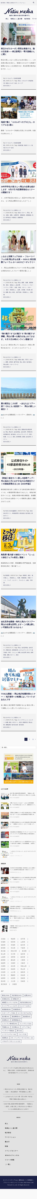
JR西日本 (29, 432)
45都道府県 (15, 513)
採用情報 (18, 436)
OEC (30, 434)
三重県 (23, 960)
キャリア (20, 83)
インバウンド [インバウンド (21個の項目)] (25, 1023)
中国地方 (14, 217)
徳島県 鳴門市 (13, 930)
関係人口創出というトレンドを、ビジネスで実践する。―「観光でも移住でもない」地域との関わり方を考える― (23, 917)
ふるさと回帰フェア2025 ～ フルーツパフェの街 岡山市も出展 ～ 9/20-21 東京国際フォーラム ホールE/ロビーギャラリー (18, 259)
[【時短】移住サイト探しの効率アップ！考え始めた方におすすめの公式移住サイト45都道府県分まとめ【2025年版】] (18, 463)
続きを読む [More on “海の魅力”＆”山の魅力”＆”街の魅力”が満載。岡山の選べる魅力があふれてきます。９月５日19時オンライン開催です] (6, 367)
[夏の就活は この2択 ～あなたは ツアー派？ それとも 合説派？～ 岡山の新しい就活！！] (18, 388)
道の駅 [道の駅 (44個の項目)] (5, 1016)
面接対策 (25, 722)
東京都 (3, 951)
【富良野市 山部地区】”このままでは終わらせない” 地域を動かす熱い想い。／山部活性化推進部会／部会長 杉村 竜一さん (23, 907)
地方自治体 (15, 724)
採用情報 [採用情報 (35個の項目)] (16, 1020)
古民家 (11, 362)
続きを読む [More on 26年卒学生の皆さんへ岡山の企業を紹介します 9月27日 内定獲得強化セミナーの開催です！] (6, 220)
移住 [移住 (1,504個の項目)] (5, 995)
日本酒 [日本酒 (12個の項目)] (15, 1027)
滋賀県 (3, 963)
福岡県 (3, 978)
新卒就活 (8, 217)
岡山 (19, 282)
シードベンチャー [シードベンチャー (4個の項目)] (9, 1034)
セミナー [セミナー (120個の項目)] (25, 1006)
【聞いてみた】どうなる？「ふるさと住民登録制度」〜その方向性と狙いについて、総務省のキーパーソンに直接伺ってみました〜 (23, 804)
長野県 (13, 957)
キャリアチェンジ (23, 720)
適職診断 (8, 724)
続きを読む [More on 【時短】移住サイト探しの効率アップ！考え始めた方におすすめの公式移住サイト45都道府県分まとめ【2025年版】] (6, 518)
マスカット (25, 285)
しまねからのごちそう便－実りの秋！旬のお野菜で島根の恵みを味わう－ (18, 1098)
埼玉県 (13, 948)
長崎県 (23, 978)
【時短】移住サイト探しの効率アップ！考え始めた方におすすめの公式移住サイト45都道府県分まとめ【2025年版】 (18, 481)
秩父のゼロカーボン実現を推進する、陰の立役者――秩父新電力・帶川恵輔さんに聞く (18, 51)
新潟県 (24, 951)
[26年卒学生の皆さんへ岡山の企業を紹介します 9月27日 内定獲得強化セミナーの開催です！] (18, 172)
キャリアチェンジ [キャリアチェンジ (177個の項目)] (10, 1006)
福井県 (23, 954)
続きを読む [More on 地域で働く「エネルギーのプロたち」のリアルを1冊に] (6, 150)
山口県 (13, 972)
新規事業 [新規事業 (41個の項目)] (16, 1016)
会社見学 (23, 432)
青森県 (13, 939)
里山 (10, 292)
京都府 (13, 963)
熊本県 (3, 981)
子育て (27, 359)
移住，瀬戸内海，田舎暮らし (20, 292)
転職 (19, 359)
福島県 (3, 945)
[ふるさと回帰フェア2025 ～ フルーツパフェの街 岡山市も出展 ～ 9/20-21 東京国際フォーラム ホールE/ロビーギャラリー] (18, 242)
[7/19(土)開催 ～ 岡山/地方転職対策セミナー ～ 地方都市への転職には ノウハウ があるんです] (18, 679)
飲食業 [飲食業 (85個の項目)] (17, 1009)
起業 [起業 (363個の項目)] (27, 995)
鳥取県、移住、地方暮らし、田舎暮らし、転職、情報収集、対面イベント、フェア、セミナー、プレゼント (18, 578)
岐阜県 (23, 957)
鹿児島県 (4, 984)
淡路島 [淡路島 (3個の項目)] (5, 1037)
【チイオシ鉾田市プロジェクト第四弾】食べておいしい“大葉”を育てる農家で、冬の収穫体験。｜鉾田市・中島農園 (23, 842)
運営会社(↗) (22, 1180)
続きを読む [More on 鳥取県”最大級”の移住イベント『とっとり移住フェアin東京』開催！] (6, 585)
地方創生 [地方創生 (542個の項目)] (17, 995)
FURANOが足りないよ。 (16, 872)
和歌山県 (24, 966)
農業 (7, 362)
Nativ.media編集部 (10, 511)
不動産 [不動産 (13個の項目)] (5, 1027)
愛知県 (13, 960)
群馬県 (3, 948)
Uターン (24, 212)
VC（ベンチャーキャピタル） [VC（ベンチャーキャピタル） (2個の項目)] (22, 1037)
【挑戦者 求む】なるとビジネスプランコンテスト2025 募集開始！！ (22, 926)
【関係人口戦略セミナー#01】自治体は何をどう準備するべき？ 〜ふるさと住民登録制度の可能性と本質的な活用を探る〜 (23, 813)
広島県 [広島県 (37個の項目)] (5, 1020)
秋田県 (13, 942)
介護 (31, 292)
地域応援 (20, 145)
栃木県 (23, 945)
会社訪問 (28, 436)
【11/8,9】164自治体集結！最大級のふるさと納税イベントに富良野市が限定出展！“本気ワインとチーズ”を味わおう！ (22, 869)
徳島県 (23, 972)
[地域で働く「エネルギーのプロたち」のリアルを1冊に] (18, 107)
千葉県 (23, 948)
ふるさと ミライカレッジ (16, 855)
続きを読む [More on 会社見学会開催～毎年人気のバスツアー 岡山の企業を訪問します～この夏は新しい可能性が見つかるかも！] (6, 657)
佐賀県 (13, 978)
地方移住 (28, 513)
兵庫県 (3, 966)
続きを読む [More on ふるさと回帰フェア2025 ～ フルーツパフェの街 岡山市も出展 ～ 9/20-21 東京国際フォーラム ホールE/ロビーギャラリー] (6, 297)
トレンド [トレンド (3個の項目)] (22, 1034)
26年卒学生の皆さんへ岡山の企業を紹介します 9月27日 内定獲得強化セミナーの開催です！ (18, 189)
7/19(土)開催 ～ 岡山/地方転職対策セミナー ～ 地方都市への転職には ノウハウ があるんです (18, 697)
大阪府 (23, 963)
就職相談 (28, 215)
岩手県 (23, 939)
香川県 (3, 975)
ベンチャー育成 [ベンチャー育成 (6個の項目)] (8, 1030)
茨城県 (13, 945)
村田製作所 (6, 434)
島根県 (13, 969)
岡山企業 (6, 364)
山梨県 (3, 957)
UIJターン (15, 722)
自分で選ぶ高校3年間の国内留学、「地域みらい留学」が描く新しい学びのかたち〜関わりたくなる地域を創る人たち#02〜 (23, 794)
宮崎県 (23, 981)
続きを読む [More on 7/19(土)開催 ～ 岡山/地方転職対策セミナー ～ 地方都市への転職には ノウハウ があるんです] (6, 727)
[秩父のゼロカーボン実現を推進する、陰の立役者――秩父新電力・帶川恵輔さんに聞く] (18, 34)
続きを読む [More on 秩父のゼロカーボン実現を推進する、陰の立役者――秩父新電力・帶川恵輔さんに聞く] (6, 85)
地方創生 (29, 362)
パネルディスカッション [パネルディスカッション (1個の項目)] (11, 1041)
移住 (23, 359)
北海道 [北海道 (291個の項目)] (6, 998)
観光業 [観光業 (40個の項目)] (26, 1016)
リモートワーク (13, 364)
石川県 (13, 954)
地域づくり (27, 145)
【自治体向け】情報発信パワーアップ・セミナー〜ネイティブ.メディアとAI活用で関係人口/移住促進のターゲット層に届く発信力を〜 (23, 833)
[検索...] (18, 747)
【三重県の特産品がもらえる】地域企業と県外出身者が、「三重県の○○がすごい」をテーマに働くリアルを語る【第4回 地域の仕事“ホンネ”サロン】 (23, 823)
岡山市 (11, 432)
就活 (19, 212)
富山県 (3, 954)
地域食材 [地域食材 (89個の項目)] (6, 1009)
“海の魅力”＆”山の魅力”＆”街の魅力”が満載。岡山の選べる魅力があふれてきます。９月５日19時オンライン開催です (18, 336)
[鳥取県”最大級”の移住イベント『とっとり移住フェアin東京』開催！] (18, 540)
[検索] (2, 747)
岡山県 (23, 969)
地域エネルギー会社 (11, 83)
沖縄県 (14, 984)
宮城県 (3, 942)
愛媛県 (13, 975)
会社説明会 (17, 432)
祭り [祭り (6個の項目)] (19, 1030)
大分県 (13, 981)
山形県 (23, 942)
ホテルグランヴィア (22, 434)
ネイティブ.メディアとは (10, 1180)
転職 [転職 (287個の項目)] (16, 998)
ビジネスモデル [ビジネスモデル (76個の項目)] (24, 1013)
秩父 (19, 80)
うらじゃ (9, 436)
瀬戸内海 (16, 362)
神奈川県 (14, 951)
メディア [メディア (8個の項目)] (26, 1027)
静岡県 (3, 960)
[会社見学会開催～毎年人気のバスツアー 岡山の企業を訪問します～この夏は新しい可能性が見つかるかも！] (18, 607)
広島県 (3, 972)
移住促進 (22, 513)
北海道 (3, 939)
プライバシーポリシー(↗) (11, 1182)
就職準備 (20, 217)
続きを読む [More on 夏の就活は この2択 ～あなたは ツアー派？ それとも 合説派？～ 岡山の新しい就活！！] (6, 441)
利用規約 (30, 1180)
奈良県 (13, 966)
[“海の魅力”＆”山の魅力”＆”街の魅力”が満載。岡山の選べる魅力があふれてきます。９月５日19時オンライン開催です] (18, 319)
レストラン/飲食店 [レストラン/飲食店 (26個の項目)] (9, 1023)
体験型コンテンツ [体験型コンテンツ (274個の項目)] (10, 1002)
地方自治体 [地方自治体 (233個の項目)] (25, 1002)
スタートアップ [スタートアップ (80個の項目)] (8, 1013)
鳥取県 (7, 575)
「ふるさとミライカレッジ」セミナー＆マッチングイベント (23, 852)
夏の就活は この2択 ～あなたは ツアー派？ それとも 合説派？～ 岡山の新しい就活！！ (18, 406)
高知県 (23, 975)
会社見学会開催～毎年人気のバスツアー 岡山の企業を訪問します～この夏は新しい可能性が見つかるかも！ (18, 624)
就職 (7, 292)
